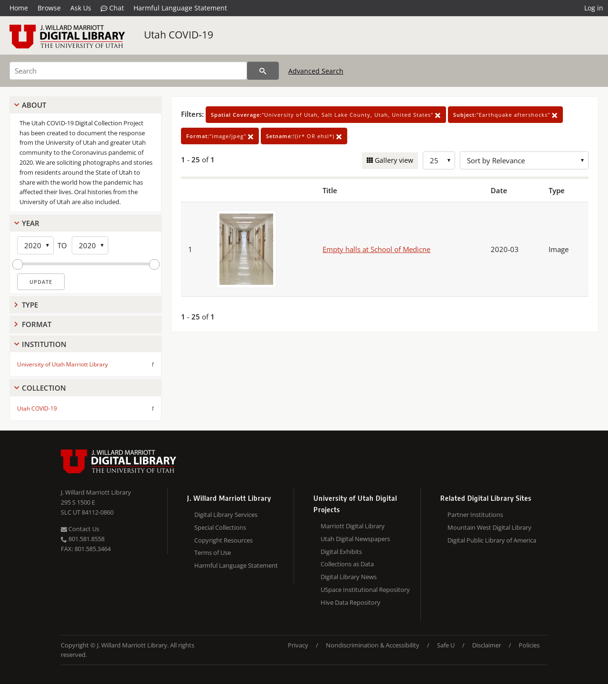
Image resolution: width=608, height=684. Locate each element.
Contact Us (80, 529)
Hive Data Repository (350, 602)
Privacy (298, 645)
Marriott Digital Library (353, 526)
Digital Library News (349, 576)
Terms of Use (212, 552)
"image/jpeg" (220, 136)
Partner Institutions (475, 514)
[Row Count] (439, 160)
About (34, 105)
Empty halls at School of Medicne (376, 249)
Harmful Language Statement (180, 7)
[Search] (128, 71)
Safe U (446, 645)
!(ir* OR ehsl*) (304, 136)
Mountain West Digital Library (489, 527)
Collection (44, 388)
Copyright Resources (223, 540)
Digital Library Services (225, 514)
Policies (529, 645)
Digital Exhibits (341, 551)
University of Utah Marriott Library (62, 364)
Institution (44, 344)
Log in (593, 7)
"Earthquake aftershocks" (505, 114)
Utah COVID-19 (178, 34)
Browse (49, 7)
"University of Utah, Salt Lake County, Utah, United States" (326, 114)
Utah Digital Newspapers (355, 538)
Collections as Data (347, 564)
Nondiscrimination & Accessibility (372, 645)
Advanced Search (315, 70)
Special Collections (220, 527)
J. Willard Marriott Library (96, 492)
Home (19, 7)
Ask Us (80, 7)
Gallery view (393, 160)
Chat (112, 8)
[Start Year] (35, 245)
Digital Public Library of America (491, 540)
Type (30, 304)
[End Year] (90, 245)
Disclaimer (486, 645)
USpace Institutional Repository (365, 589)
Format (36, 324)
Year (30, 223)
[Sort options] (524, 160)
